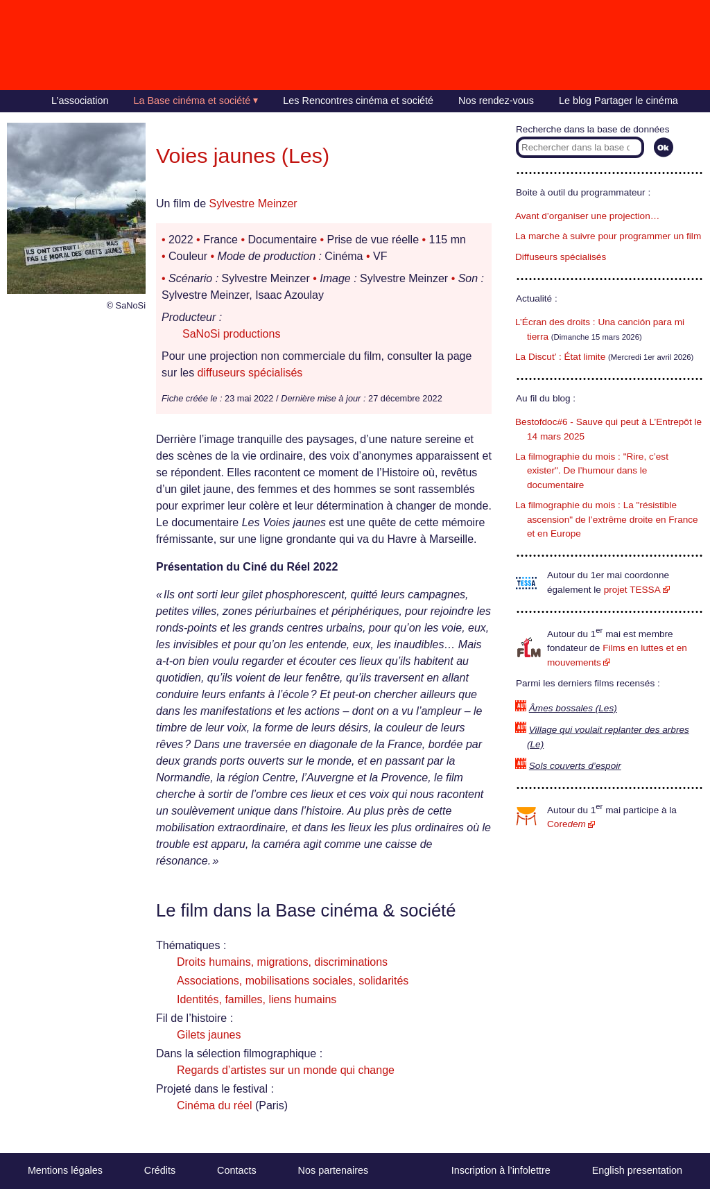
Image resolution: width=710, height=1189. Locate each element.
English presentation (637, 1170)
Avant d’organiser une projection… (587, 216)
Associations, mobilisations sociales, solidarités (292, 981)
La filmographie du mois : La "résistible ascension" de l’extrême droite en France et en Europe (606, 519)
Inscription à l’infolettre (501, 1170)
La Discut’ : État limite (560, 357)
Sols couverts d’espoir (575, 766)
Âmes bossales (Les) (573, 708)
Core (566, 824)
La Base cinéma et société (192, 100)
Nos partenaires (333, 1170)
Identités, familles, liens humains (256, 999)
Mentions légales (65, 1170)
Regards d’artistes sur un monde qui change (286, 1070)
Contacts (237, 1170)
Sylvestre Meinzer (253, 203)
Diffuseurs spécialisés (560, 257)
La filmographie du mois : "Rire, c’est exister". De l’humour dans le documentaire (591, 470)
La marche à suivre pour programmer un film (608, 236)
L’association (79, 100)
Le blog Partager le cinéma (618, 100)
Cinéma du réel (214, 1105)
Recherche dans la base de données (592, 129)
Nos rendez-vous (496, 100)
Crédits (160, 1170)
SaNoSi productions (231, 334)
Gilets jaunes (209, 1035)
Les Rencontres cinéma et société (358, 100)
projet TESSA (632, 589)
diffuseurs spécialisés (250, 373)
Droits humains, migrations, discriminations (282, 962)
